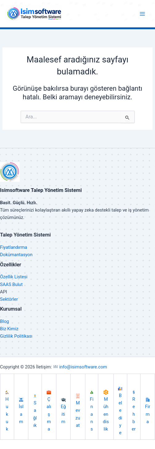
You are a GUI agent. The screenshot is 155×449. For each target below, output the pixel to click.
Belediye (120, 411)
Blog (4, 321)
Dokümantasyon (16, 254)
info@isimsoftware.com (80, 367)
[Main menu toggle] (142, 13)
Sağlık (35, 411)
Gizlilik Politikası (16, 336)
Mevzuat (77, 410)
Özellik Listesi (13, 277)
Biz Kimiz (9, 329)
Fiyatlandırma (13, 247)
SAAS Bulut (11, 284)
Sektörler (9, 299)
